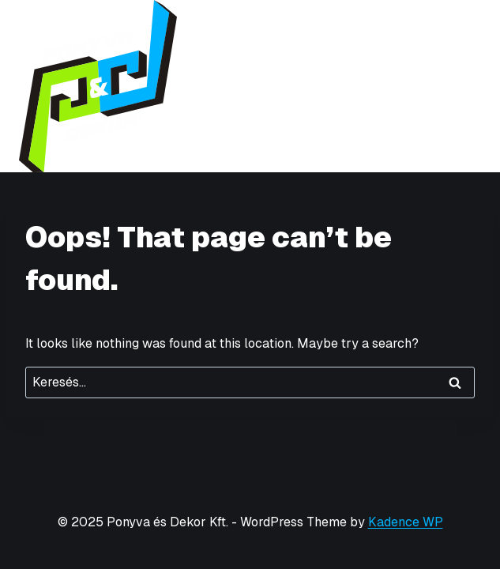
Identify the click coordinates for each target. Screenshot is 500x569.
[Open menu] (466, 85)
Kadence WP (405, 522)
